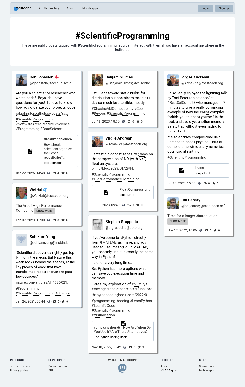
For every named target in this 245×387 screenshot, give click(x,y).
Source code (207, 366)
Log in (206, 8)
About (71, 8)
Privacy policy (19, 370)
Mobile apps (90, 8)
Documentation (58, 366)
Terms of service (20, 366)
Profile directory (49, 8)
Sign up (224, 8)
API (50, 370)
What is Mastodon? (122, 360)
